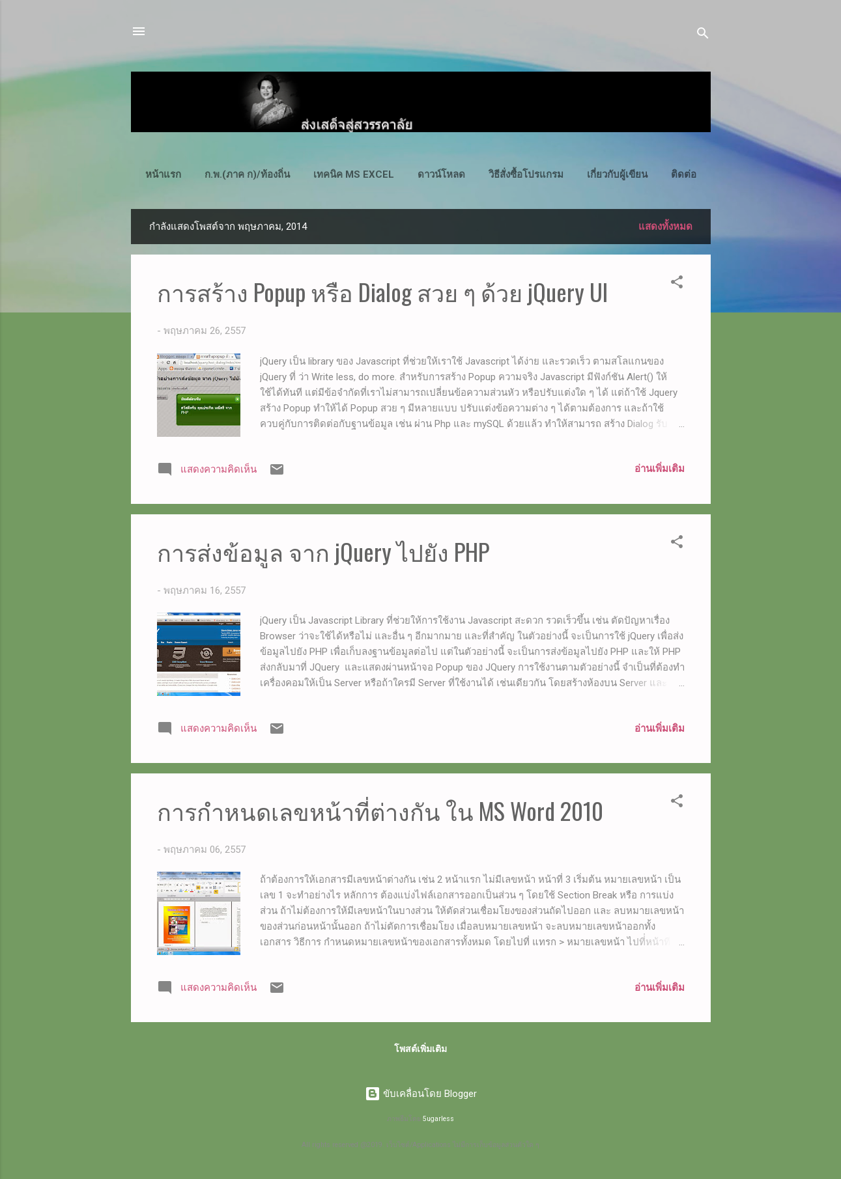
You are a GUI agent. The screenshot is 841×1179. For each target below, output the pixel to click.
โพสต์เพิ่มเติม (420, 1049)
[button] (677, 284)
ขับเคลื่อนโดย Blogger (421, 1094)
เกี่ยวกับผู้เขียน (617, 174)
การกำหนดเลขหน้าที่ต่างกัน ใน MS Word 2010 (380, 810)
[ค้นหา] (703, 35)
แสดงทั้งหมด (665, 226)
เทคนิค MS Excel (353, 174)
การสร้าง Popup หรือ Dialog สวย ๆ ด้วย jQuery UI (382, 291)
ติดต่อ (683, 174)
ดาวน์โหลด (441, 174)
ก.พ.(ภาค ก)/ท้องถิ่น (247, 174)
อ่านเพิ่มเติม (659, 469)
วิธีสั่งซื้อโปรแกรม (526, 174)
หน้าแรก (163, 174)
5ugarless (438, 1119)
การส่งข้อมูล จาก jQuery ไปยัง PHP (323, 551)
